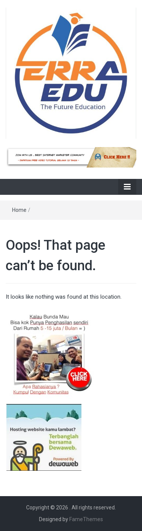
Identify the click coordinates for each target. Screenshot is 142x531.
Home (19, 210)
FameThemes (86, 519)
